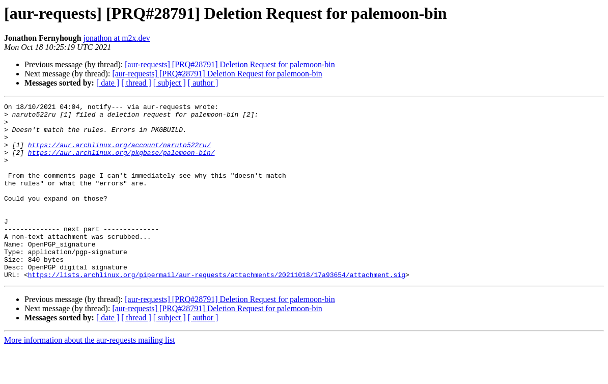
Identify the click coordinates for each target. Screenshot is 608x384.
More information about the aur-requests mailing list (89, 375)
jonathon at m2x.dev (117, 38)
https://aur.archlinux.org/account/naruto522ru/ (119, 153)
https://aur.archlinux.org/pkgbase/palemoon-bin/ (121, 163)
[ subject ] (169, 82)
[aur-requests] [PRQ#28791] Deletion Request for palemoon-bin (230, 64)
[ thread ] (136, 82)
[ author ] (203, 82)
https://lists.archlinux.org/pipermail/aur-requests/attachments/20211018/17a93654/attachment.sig (216, 309)
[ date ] (107, 82)
